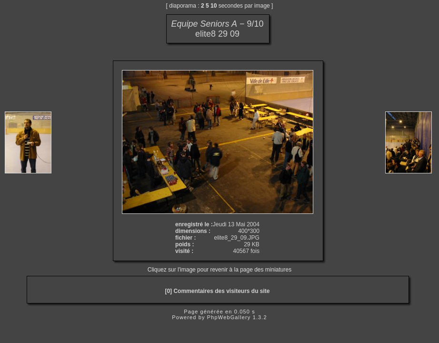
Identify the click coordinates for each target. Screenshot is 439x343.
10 (213, 5)
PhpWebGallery (229, 317)
